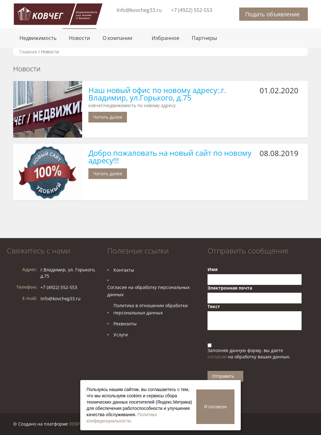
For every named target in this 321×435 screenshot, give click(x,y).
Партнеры (204, 38)
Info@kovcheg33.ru (139, 10)
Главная (28, 52)
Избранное (165, 38)
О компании (117, 38)
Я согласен (215, 406)
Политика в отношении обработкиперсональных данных (150, 309)
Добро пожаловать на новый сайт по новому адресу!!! (169, 157)
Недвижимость (37, 38)
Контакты (123, 270)
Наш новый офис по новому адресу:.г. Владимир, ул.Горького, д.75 (157, 94)
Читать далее (107, 117)
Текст (214, 306)
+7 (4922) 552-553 (191, 10)
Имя (213, 269)
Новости (79, 38)
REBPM (76, 424)
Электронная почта (230, 288)
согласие (218, 357)
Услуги (120, 335)
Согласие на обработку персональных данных (148, 290)
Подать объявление (272, 14)
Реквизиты (125, 324)
